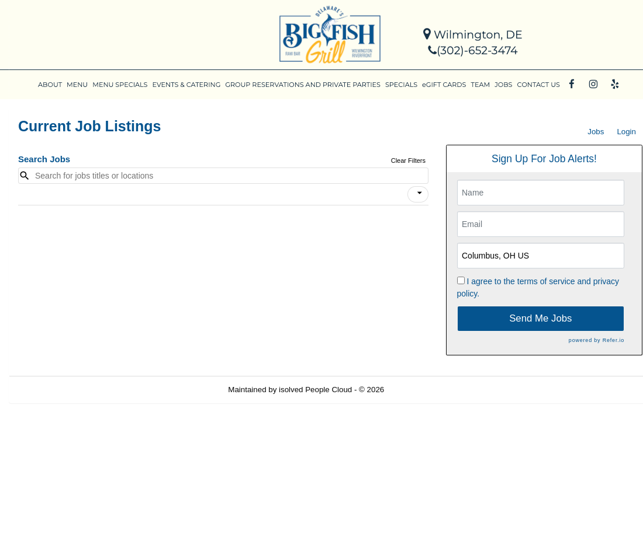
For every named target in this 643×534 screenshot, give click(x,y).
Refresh (419, 389)
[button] (417, 194)
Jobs (595, 131)
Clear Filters (408, 160)
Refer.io (613, 340)
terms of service (546, 281)
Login (626, 131)
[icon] (420, 193)
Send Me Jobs (540, 318)
